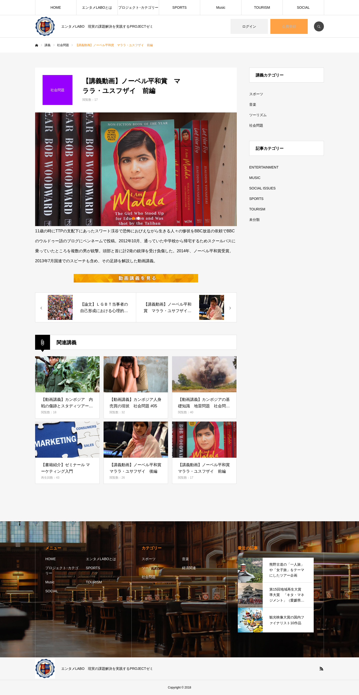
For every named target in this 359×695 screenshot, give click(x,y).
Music (220, 7)
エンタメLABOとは (97, 7)
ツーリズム (258, 115)
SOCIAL (303, 7)
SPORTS (179, 7)
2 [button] (138, 218)
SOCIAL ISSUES (262, 188)
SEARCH (319, 26)
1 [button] (133, 218)
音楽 (252, 104)
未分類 (254, 220)
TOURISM (262, 7)
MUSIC (254, 178)
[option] (136, 169)
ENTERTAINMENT (264, 167)
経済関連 (189, 568)
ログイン (249, 26)
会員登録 (289, 26)
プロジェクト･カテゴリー (138, 7)
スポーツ (256, 94)
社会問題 (256, 125)
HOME (56, 7)
